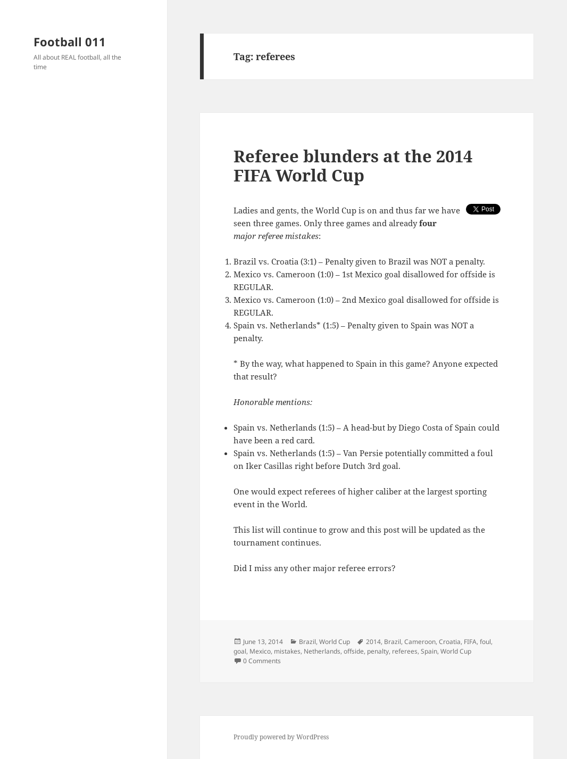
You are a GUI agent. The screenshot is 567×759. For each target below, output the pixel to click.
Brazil (307, 641)
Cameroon (420, 641)
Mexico (260, 651)
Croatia (450, 641)
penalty (378, 651)
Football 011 (70, 42)
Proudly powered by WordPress (281, 736)
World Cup (334, 641)
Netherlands (322, 651)
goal (240, 651)
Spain (429, 651)
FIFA (470, 641)
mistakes (287, 651)
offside (354, 651)
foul (485, 641)
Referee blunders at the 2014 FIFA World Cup (353, 165)
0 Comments (262, 660)
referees (405, 651)
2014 (373, 641)
